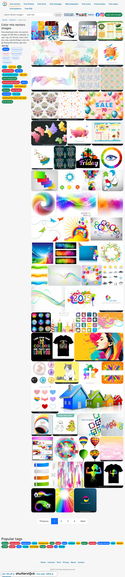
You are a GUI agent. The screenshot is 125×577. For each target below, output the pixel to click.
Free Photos (29, 4)
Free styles (113, 4)
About (73, 562)
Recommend (16, 54)
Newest (6, 54)
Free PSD (28, 8)
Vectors (13, 20)
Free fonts (42, 4)
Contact (81, 562)
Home (4, 20)
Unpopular (7, 62)
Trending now (17, 49)
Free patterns (15, 8)
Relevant (6, 58)
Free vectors (15, 4)
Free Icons (86, 4)
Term (59, 562)
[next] (83, 521)
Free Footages (56, 4)
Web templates (71, 4)
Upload (58, 15)
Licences (51, 562)
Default (5, 49)
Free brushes (99, 4)
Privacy (66, 562)
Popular (15, 58)
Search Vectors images (13, 14)
